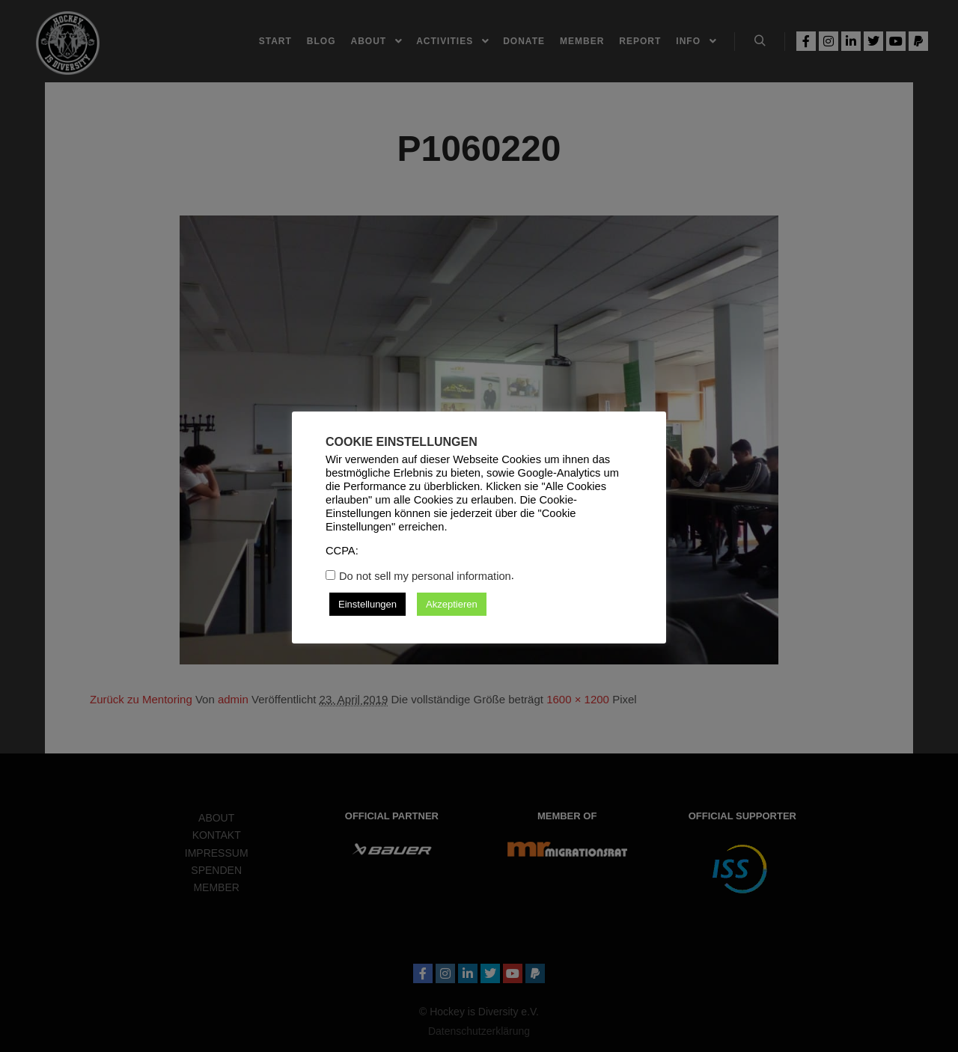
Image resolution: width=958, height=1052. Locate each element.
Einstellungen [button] (367, 604)
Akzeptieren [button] (452, 604)
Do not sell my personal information (425, 576)
